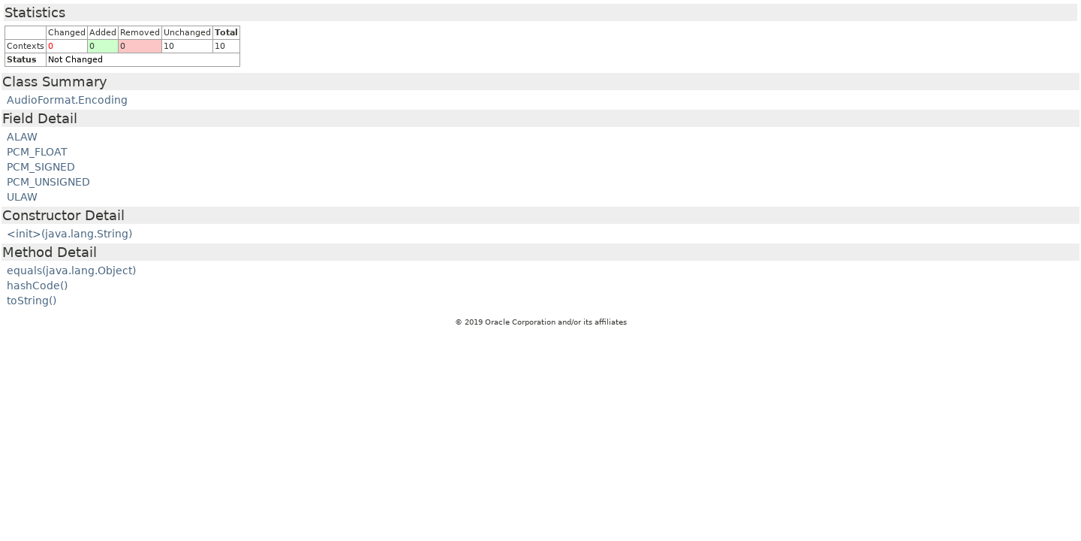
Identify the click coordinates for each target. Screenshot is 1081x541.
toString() (31, 301)
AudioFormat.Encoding (67, 100)
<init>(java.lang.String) (69, 234)
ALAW (22, 137)
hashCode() (37, 286)
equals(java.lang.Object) (71, 270)
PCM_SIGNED (41, 167)
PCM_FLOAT (37, 152)
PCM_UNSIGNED (48, 182)
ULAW (22, 197)
